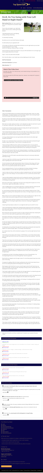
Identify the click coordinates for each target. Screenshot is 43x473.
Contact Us (4, 429)
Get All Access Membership (30, 0)
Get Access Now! (6, 347)
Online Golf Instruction (6, 433)
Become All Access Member (8, 427)
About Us (4, 425)
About (21, 470)
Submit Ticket (3, 456)
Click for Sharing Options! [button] (6, 466)
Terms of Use (27, 470)
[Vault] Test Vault (5, 341)
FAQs (20, 0)
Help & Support (5, 431)
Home (3, 424)
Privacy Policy (33, 470)
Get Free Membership (6, 426)
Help (23, 0)
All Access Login (40, 0)
